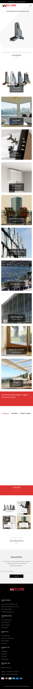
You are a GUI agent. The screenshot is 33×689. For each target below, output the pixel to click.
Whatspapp (4, 659)
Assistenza (4, 627)
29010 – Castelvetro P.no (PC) (10, 606)
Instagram (4, 651)
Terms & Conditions (7, 638)
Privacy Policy (5, 635)
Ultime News (5, 641)
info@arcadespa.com (7, 612)
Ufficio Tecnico (5, 622)
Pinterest (4, 656)
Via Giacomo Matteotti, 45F (9, 604)
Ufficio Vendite (5, 625)
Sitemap (3, 643)
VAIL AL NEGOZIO (4, 8)
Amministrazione (6, 620)
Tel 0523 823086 (6, 609)
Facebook (4, 654)
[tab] (5, 413)
